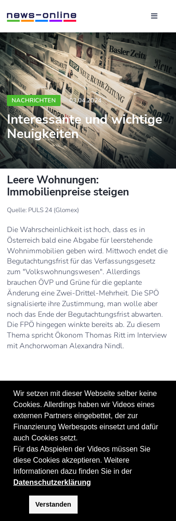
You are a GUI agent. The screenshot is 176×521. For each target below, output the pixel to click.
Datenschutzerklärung (52, 482)
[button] (135, 472)
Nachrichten (34, 100)
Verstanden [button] (54, 504)
